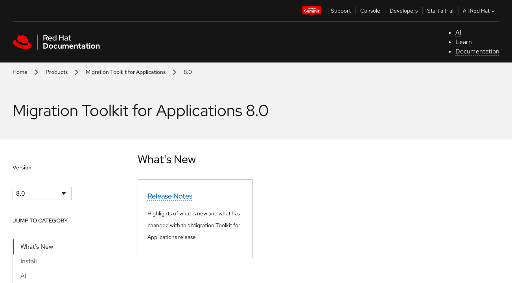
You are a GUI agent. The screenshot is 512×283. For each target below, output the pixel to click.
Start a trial (440, 10)
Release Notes (169, 195)
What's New (36, 247)
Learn (463, 42)
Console (370, 10)
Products (57, 71)
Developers (404, 10)
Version (22, 167)
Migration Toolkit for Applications (126, 71)
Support (341, 10)
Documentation (477, 51)
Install (28, 261)
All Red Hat (480, 10)
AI (458, 32)
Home (20, 71)
